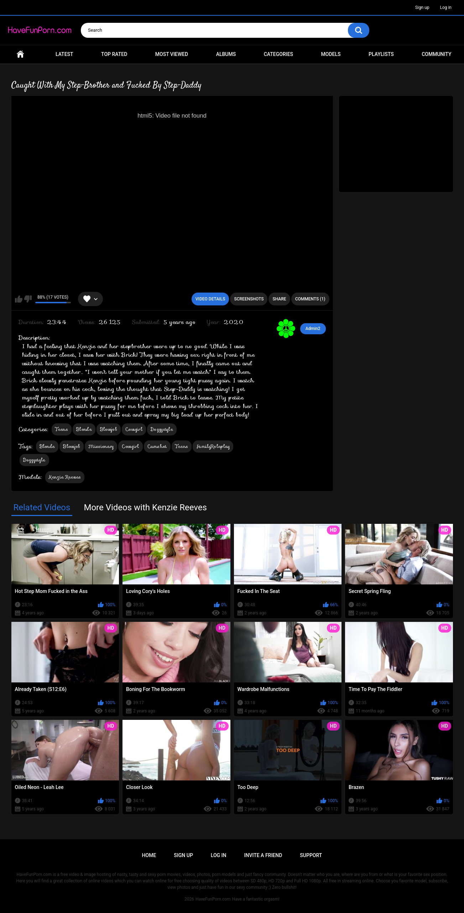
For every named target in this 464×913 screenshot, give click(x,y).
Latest (64, 54)
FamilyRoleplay (213, 446)
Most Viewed (171, 54)
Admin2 (313, 328)
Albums (226, 54)
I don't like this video (28, 299)
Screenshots (249, 298)
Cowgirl (133, 429)
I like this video (18, 299)
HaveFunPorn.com (213, 899)
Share (279, 298)
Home (20, 54)
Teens (61, 429)
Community (436, 54)
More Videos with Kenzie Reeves (145, 507)
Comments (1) (310, 298)
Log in (446, 7)
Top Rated (114, 54)
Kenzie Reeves (65, 477)
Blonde (84, 429)
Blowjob (108, 429)
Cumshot (157, 446)
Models (331, 54)
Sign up (422, 7)
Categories (278, 54)
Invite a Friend (263, 855)
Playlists (381, 54)
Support (311, 855)
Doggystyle (162, 429)
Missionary (101, 446)
